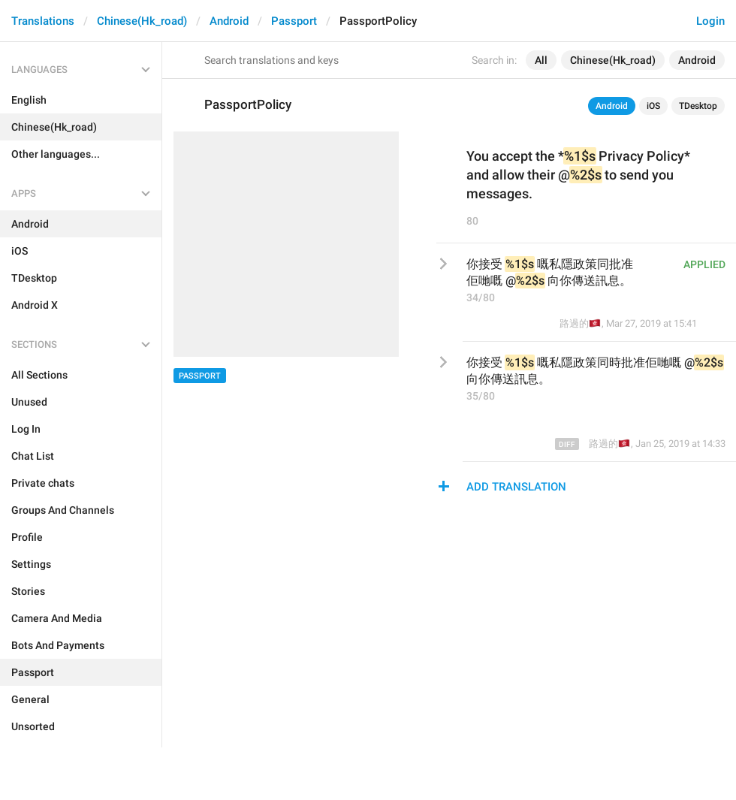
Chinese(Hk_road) (142, 21)
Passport (294, 21)
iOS (653, 106)
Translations (42, 21)
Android (229, 21)
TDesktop (698, 106)
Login (710, 21)
